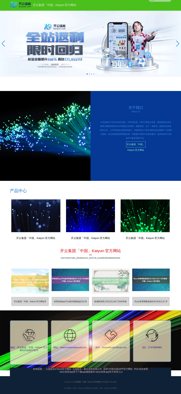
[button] (178, 44)
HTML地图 (112, 382)
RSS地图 (104, 382)
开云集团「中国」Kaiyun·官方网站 (136, 145)
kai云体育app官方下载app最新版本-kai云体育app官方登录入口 (91, 372)
